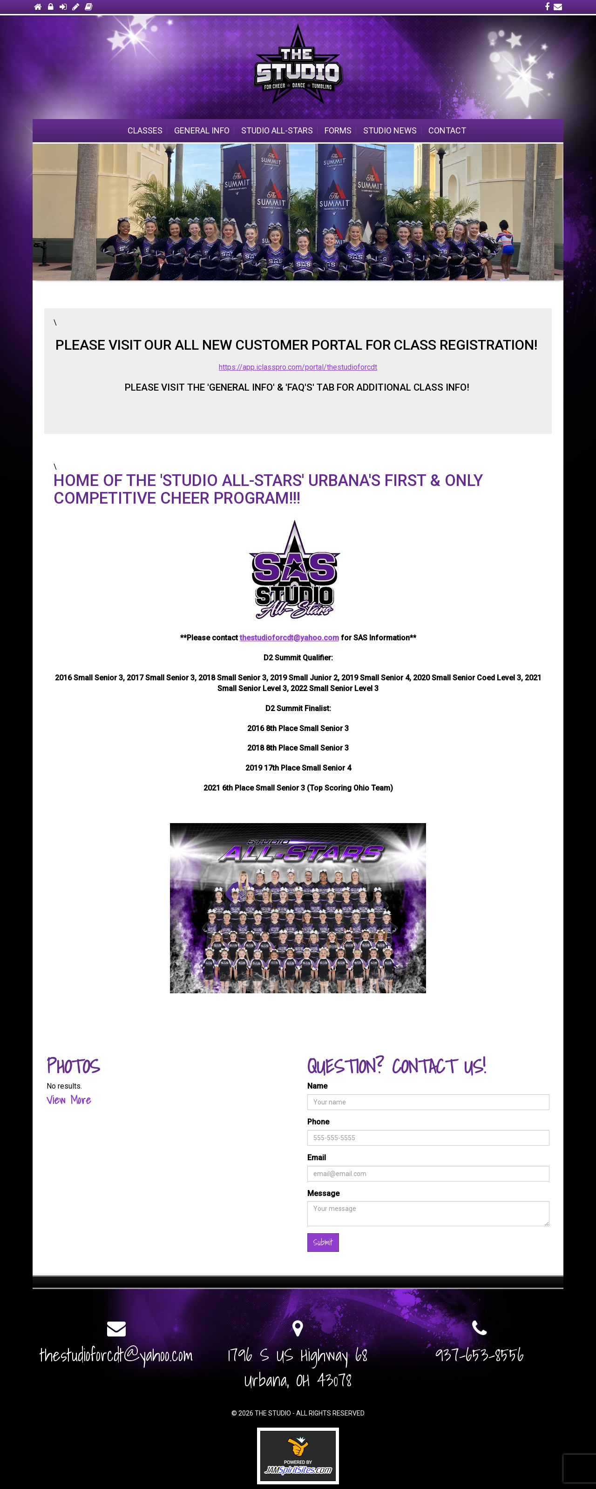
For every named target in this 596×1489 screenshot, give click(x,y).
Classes (145, 130)
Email (316, 1157)
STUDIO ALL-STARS (277, 130)
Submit (323, 1242)
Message (323, 1193)
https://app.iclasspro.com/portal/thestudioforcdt (298, 367)
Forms (338, 130)
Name (317, 1086)
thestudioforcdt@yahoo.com (289, 637)
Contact (447, 130)
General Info (202, 130)
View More (69, 1100)
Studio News (390, 130)
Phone (318, 1121)
